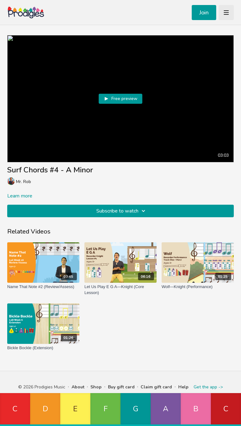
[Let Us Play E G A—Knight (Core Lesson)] (120, 290)
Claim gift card (156, 387)
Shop (96, 387)
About (78, 387)
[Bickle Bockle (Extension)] (43, 348)
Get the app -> (208, 387)
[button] (15, 409)
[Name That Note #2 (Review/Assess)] (43, 287)
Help (183, 387)
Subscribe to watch (121, 211)
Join (204, 12)
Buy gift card (121, 387)
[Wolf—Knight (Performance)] (198, 287)
